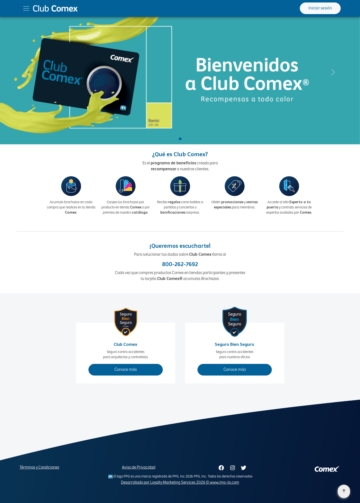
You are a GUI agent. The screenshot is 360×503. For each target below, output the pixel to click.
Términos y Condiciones (39, 468)
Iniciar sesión (320, 8)
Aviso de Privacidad (138, 468)
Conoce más (125, 370)
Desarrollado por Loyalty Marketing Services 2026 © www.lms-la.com (180, 483)
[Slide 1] (180, 138)
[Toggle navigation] (26, 8)
